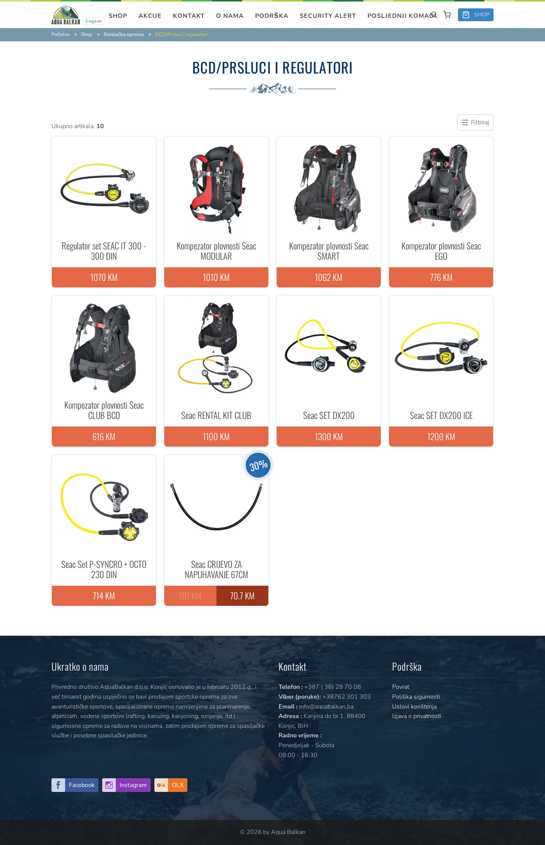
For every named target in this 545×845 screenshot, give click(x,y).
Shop (118, 16)
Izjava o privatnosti (416, 716)
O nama (230, 16)
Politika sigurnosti (416, 697)
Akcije (150, 16)
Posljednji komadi (401, 16)
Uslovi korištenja (414, 706)
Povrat (400, 687)
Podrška (271, 16)
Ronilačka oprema (124, 35)
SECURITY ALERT (328, 16)
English (94, 21)
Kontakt (189, 16)
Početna (60, 35)
